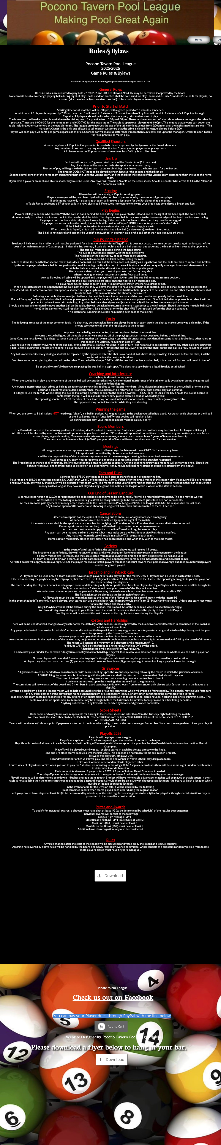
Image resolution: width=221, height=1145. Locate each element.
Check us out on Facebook (113, 997)
